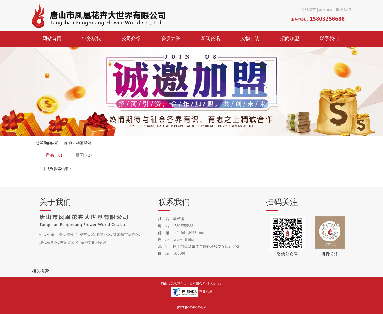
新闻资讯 (210, 38)
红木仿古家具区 (126, 235)
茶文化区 (103, 235)
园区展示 (326, 10)
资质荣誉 (170, 38)
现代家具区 (48, 243)
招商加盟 (289, 38)
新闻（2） (84, 155)
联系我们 (343, 10)
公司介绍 (131, 38)
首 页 (68, 143)
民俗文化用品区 (93, 243)
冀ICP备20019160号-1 (192, 307)
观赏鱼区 (87, 235)
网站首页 (51, 38)
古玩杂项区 (69, 243)
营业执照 (205, 292)
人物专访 (250, 38)
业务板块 (91, 38)
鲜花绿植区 (68, 235)
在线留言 (308, 10)
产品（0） (55, 155)
